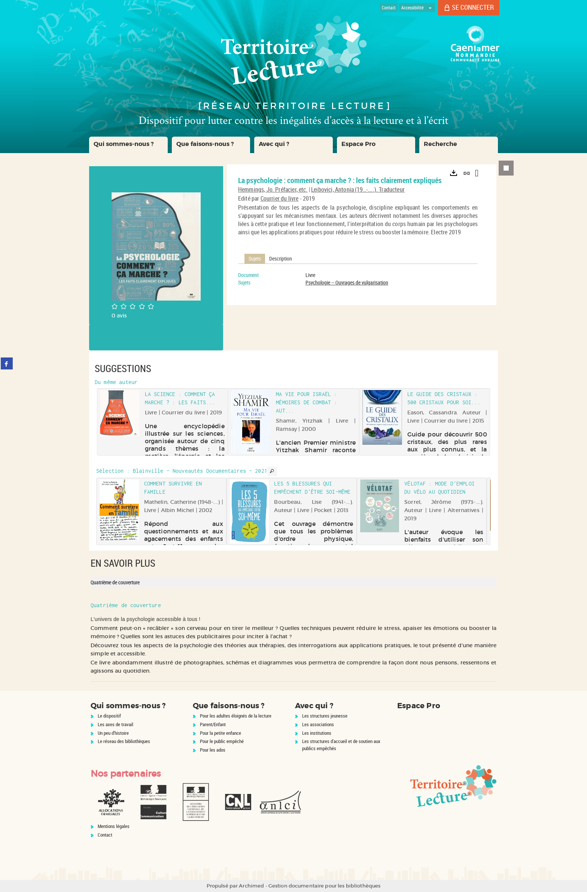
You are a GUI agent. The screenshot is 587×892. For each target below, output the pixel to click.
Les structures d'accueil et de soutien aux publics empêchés (341, 745)
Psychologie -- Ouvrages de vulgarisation (346, 282)
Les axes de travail (115, 724)
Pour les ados (212, 749)
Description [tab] (280, 258)
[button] (128, 145)
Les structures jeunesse (324, 715)
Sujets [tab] (255, 258)
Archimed (251, 886)
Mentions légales (114, 826)
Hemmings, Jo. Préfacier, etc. (273, 189)
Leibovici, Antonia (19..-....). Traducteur (358, 189)
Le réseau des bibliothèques (124, 741)
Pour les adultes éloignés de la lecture (235, 715)
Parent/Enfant (213, 724)
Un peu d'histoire (113, 733)
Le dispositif (109, 715)
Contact (105, 834)
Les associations (318, 724)
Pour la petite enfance (220, 733)
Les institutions (316, 733)
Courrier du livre (280, 198)
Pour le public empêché (222, 741)
